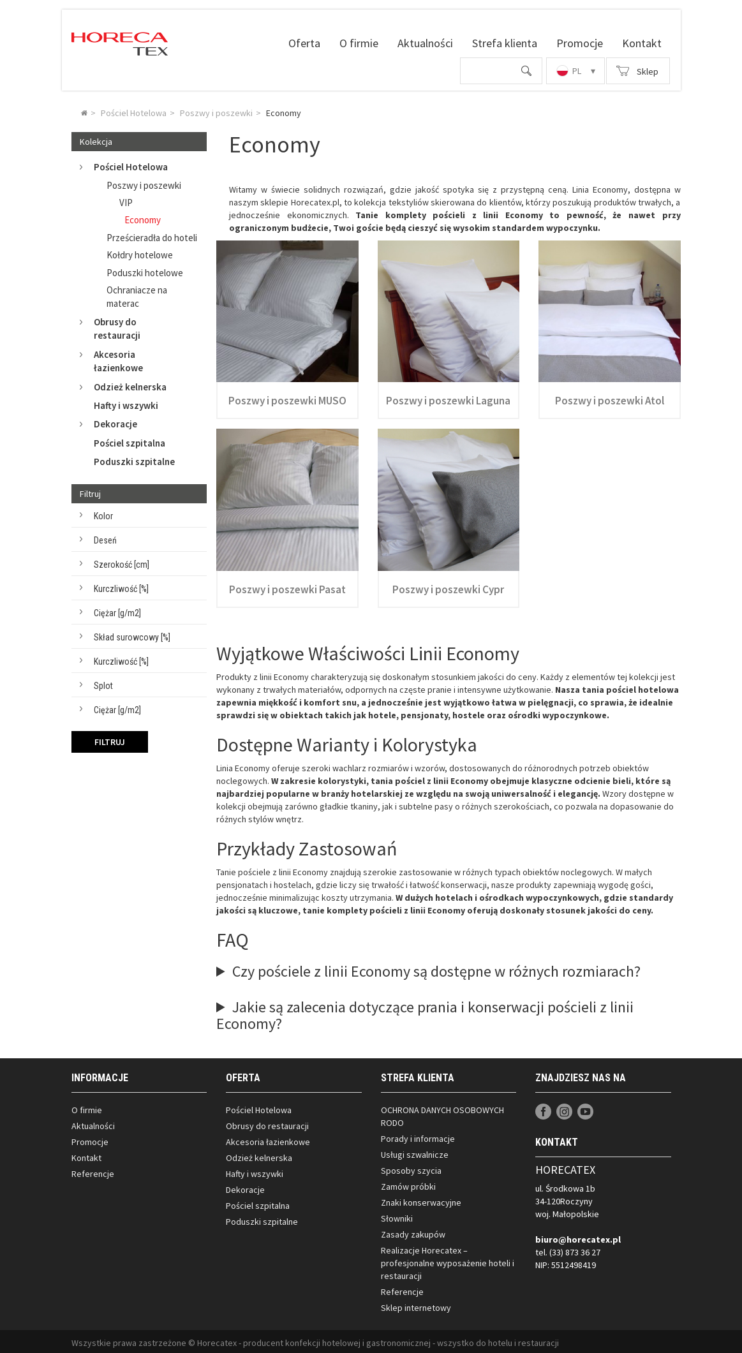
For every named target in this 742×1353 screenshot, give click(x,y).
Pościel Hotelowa (119, 164)
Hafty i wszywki (126, 403)
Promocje (579, 43)
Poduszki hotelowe (145, 270)
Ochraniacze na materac (137, 294)
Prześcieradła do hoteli (152, 235)
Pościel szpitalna (129, 440)
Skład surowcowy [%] (132, 635)
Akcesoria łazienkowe (107, 358)
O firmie (358, 43)
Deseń (105, 538)
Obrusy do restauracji (105, 326)
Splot (103, 683)
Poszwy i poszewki (144, 182)
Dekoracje (104, 421)
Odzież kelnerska (119, 384)
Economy (142, 217)
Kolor (103, 513)
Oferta (304, 43)
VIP (126, 200)
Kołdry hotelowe (140, 252)
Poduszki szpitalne (134, 459)
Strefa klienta (504, 43)
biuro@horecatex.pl (578, 1237)
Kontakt (642, 43)
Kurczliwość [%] (121, 586)
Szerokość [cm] (121, 562)
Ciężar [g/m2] (117, 610)
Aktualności (425, 43)
